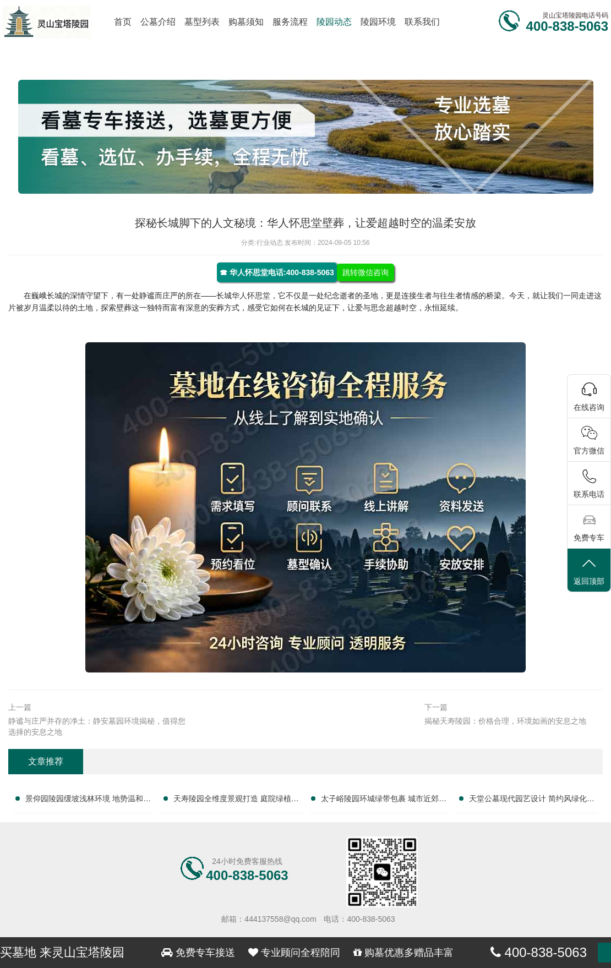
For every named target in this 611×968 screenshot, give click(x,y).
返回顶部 (589, 571)
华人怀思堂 (251, 295)
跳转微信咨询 (365, 272)
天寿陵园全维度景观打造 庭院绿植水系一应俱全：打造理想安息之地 (236, 800)
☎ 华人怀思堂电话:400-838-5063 (277, 272)
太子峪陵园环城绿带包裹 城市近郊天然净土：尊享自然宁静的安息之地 (383, 800)
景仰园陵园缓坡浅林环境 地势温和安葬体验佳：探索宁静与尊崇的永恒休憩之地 (88, 800)
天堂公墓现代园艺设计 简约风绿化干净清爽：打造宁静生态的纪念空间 (531, 800)
